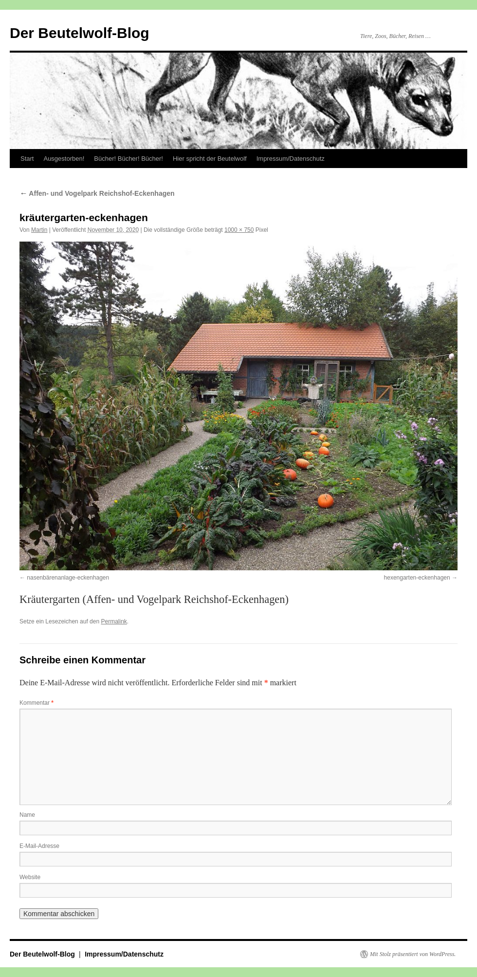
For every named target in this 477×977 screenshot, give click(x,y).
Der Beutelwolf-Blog (79, 33)
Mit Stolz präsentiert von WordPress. (413, 954)
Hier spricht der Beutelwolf (210, 158)
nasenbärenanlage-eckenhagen (68, 577)
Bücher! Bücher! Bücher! (128, 158)
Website (29, 877)
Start (27, 158)
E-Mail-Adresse (39, 846)
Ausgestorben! (63, 158)
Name (27, 814)
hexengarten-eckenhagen (417, 577)
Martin (39, 229)
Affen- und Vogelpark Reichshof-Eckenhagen (97, 193)
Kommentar (36, 702)
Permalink (114, 621)
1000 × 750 (239, 229)
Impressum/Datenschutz (291, 158)
